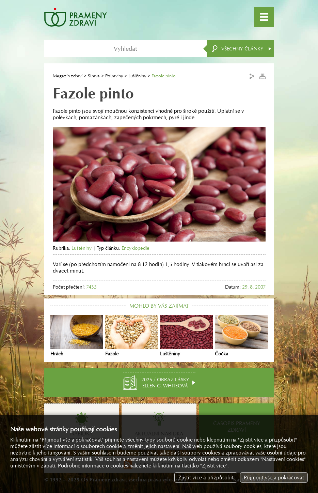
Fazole (131, 336)
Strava (94, 76)
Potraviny (114, 76)
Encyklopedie (135, 248)
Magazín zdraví (67, 76)
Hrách (76, 336)
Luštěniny (137, 76)
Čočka (241, 336)
